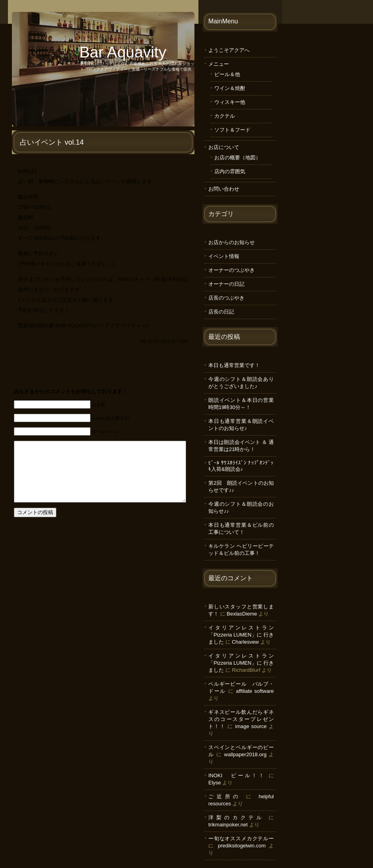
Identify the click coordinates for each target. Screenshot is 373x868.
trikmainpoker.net (228, 825)
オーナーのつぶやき (231, 270)
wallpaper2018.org (245, 754)
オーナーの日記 (226, 284)
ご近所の (224, 796)
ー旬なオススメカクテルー (241, 838)
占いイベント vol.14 (52, 142)
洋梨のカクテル (236, 817)
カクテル (224, 116)
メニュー (218, 64)
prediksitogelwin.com (242, 846)
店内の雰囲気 (229, 171)
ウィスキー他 (229, 102)
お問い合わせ (223, 189)
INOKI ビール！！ (236, 775)
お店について (223, 147)
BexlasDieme (242, 614)
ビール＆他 (227, 74)
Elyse (214, 783)
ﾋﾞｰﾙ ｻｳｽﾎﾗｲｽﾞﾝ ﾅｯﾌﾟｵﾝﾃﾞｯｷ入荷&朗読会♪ (241, 466)
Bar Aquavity (122, 52)
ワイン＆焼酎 (229, 88)
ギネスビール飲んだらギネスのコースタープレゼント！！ (241, 719)
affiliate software (255, 691)
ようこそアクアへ (229, 50)
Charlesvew (245, 642)
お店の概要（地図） (237, 158)
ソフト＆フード (232, 130)
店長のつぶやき (226, 298)
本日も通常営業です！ (234, 365)
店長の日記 (221, 312)
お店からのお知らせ (231, 242)
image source (251, 726)
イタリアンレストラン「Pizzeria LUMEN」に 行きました (241, 635)
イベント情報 (223, 256)
